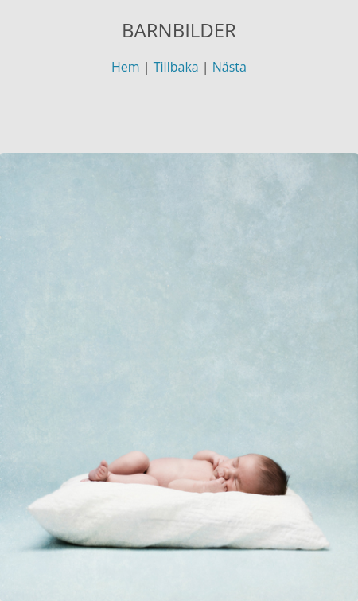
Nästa (229, 67)
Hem (125, 67)
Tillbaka (176, 67)
